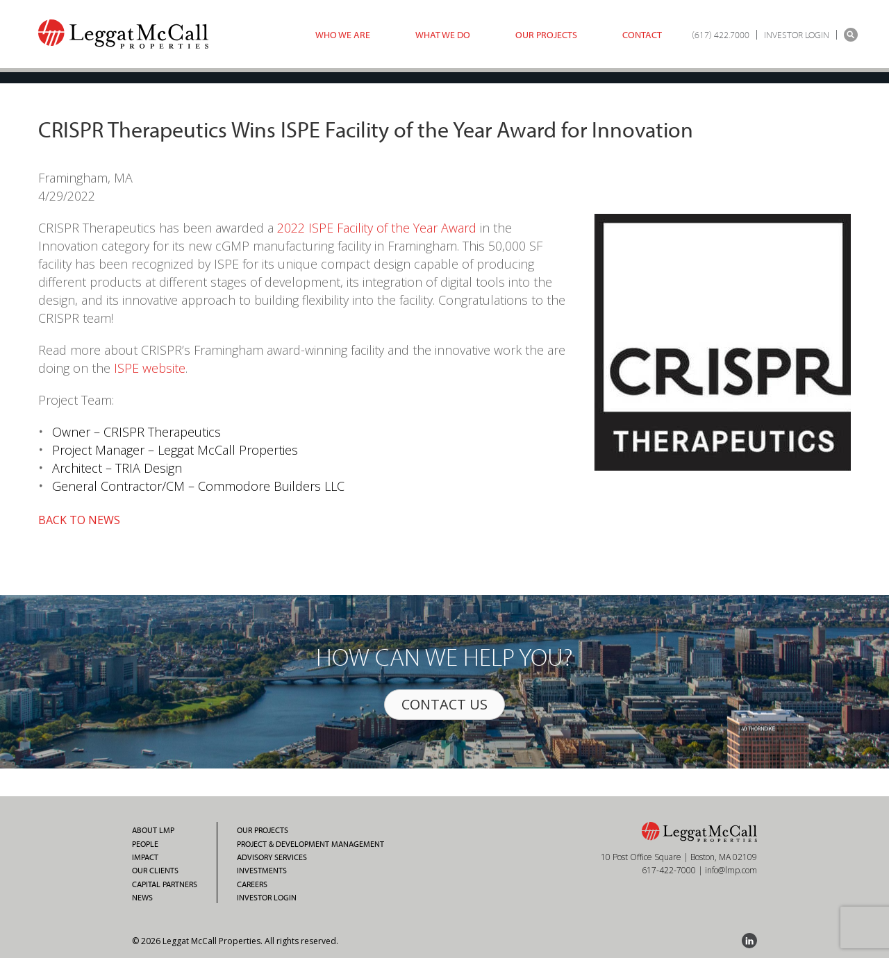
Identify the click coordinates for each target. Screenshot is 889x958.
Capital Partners (164, 884)
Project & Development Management (310, 844)
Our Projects (546, 34)
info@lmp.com (731, 870)
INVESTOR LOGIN (796, 35)
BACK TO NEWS (79, 520)
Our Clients (155, 870)
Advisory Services (272, 857)
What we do (442, 34)
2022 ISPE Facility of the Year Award (376, 227)
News (142, 897)
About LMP (153, 830)
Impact (145, 857)
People (145, 844)
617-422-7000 (669, 870)
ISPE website (149, 368)
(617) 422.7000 (720, 35)
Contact (642, 34)
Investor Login (267, 897)
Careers (252, 884)
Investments (262, 870)
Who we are (342, 34)
